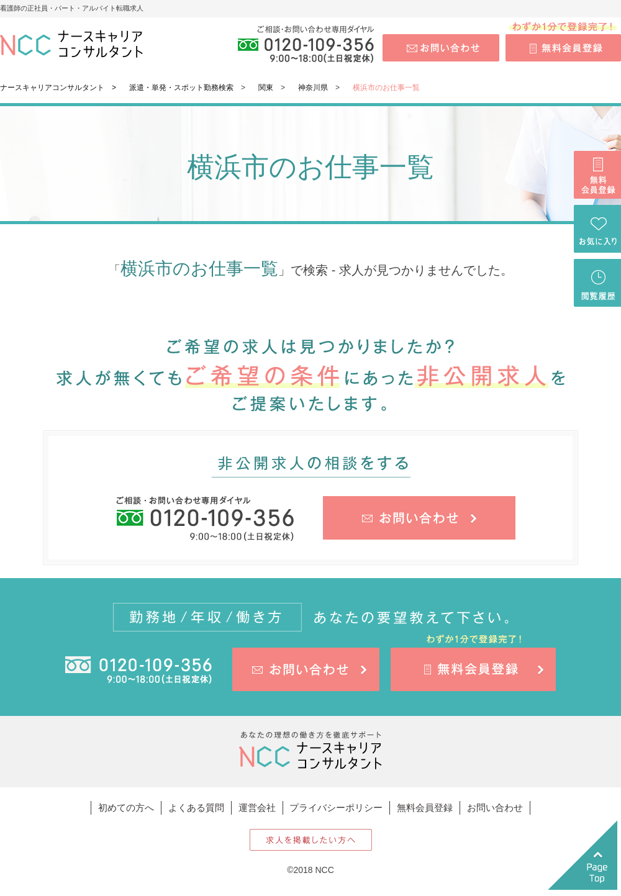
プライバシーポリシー (336, 807)
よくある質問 (196, 807)
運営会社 (257, 807)
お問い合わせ (495, 807)
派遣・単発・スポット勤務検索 (181, 87)
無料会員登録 (425, 807)
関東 (265, 87)
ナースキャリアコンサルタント (52, 87)
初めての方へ (126, 807)
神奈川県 (313, 87)
